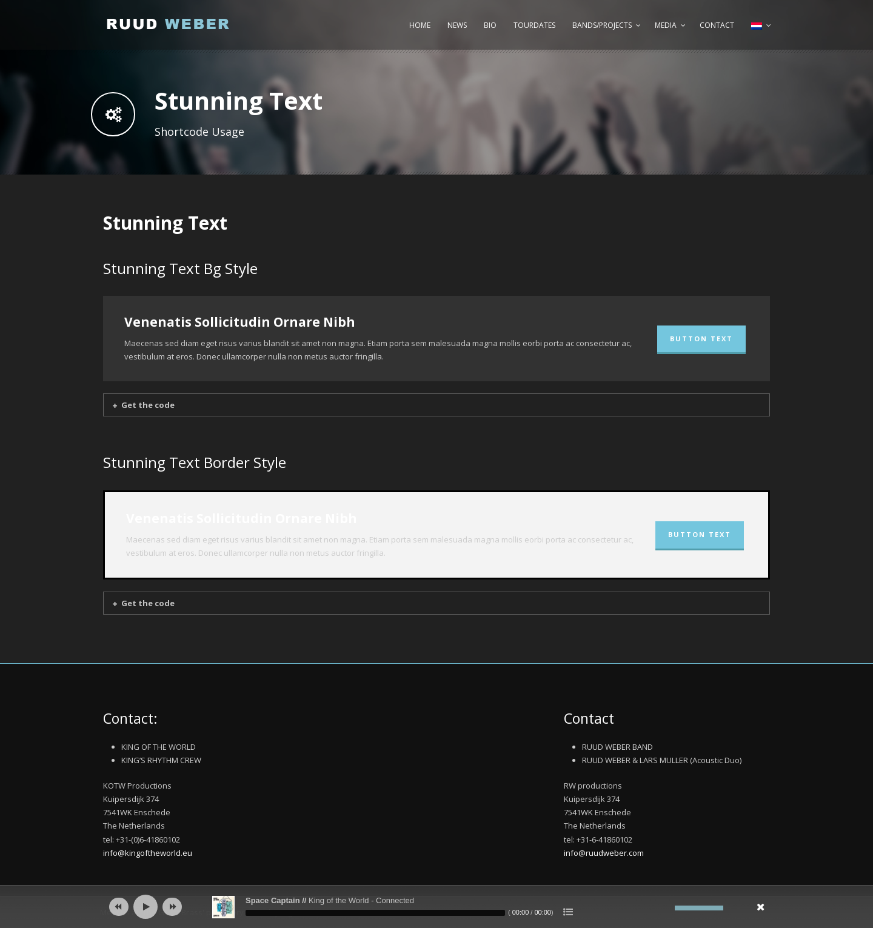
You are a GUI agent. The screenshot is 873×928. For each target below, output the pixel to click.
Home (419, 25)
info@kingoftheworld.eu (147, 852)
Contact (717, 25)
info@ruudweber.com (604, 852)
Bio (490, 25)
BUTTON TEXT (701, 338)
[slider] (375, 913)
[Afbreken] (666, 908)
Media (666, 25)
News (457, 25)
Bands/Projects (602, 25)
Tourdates (534, 25)
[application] (436, 907)
